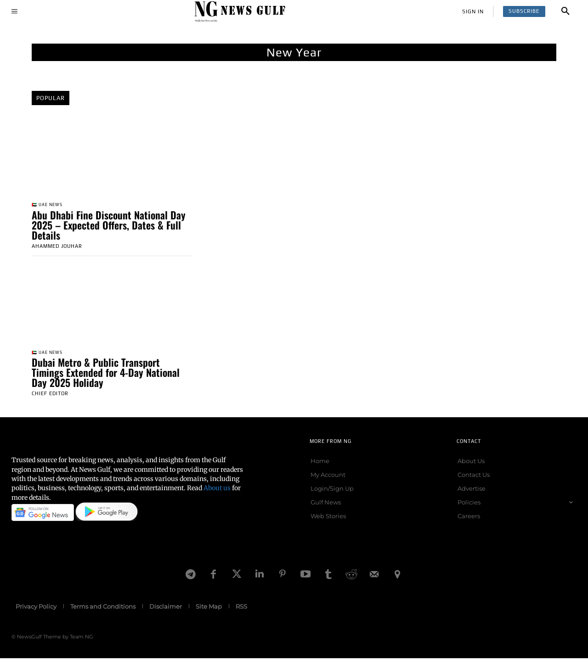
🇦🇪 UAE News (50, 205)
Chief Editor (50, 395)
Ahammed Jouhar (57, 247)
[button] (565, 11)
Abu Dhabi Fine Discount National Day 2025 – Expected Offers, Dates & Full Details (109, 225)
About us (217, 490)
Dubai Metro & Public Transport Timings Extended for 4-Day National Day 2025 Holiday (106, 374)
